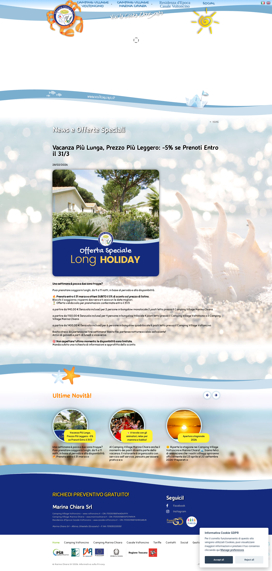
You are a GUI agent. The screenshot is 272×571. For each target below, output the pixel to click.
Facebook (175, 505)
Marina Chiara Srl (63, 564)
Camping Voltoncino (76, 542)
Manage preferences (232, 550)
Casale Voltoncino (138, 542)
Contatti (171, 542)
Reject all (249, 559)
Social (209, 3)
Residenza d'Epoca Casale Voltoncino (174, 4)
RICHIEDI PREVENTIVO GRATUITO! (90, 494)
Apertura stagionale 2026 (194, 438)
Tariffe (157, 542)
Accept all (219, 559)
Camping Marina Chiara (107, 542)
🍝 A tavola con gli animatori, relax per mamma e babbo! (137, 436)
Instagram (176, 511)
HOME (216, 121)
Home (56, 542)
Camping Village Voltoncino (92, 4)
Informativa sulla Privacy (92, 564)
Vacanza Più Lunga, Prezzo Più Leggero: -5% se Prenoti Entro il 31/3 (80, 436)
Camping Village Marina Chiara (133, 4)
